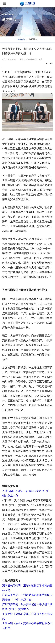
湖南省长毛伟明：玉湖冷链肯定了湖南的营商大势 (27, 588)
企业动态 (22, 39)
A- (46, 63)
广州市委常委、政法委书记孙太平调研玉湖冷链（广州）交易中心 (27, 606)
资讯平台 (33, 39)
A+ (51, 63)
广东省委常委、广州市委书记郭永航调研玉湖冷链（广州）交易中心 (27, 597)
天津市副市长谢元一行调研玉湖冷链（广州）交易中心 (26, 493)
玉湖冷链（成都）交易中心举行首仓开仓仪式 (27, 616)
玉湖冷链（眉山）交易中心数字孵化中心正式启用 (27, 625)
